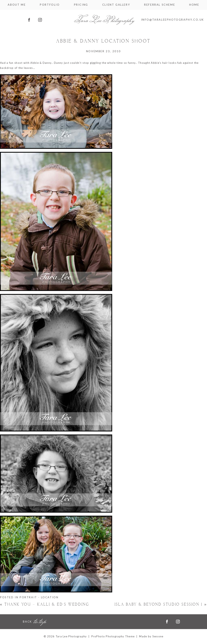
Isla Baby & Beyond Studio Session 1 (161, 604)
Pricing (81, 4)
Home (194, 4)
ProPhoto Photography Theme (113, 636)
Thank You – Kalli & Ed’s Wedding (44, 604)
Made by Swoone (151, 636)
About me (17, 4)
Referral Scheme (159, 4)
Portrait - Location (39, 597)
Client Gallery (116, 4)
